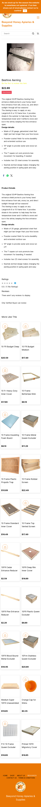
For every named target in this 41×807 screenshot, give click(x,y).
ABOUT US (21, 775)
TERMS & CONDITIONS (26, 778)
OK (25, 11)
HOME (5, 775)
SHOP (12, 775)
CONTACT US (12, 778)
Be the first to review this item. (14, 83)
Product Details (8, 188)
